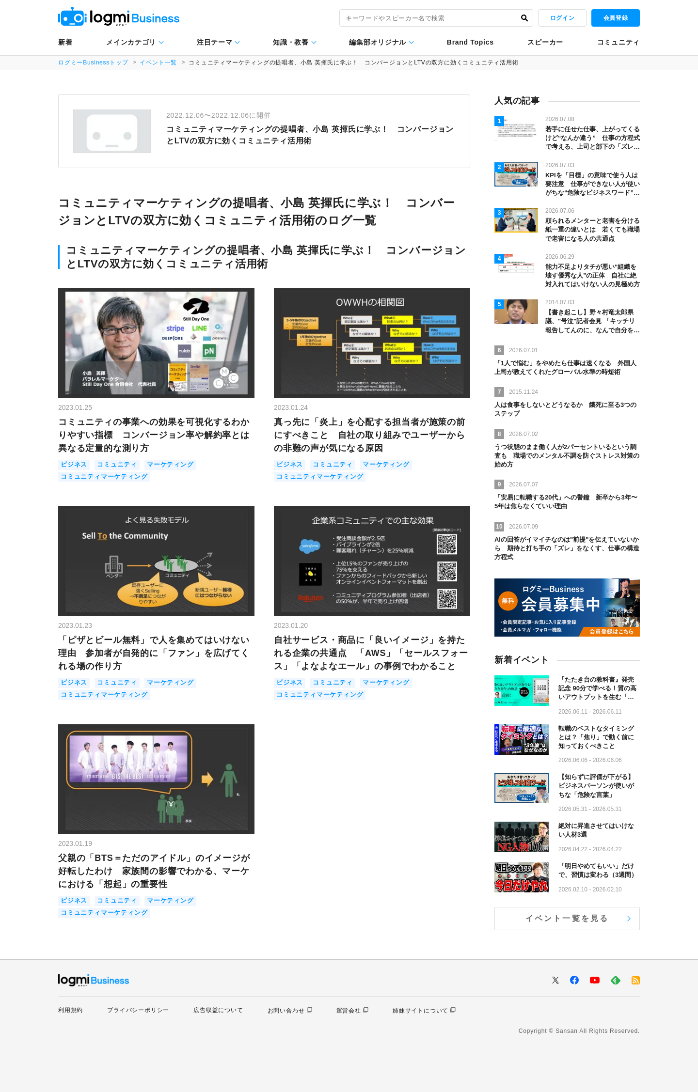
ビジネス (74, 464)
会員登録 (615, 18)
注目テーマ (215, 42)
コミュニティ (618, 42)
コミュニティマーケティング (104, 477)
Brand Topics (470, 42)
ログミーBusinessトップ (93, 62)
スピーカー (545, 42)
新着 (65, 42)
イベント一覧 (158, 62)
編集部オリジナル (377, 42)
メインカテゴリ (131, 42)
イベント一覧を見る (567, 918)
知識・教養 (291, 42)
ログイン (562, 18)
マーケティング (170, 464)
